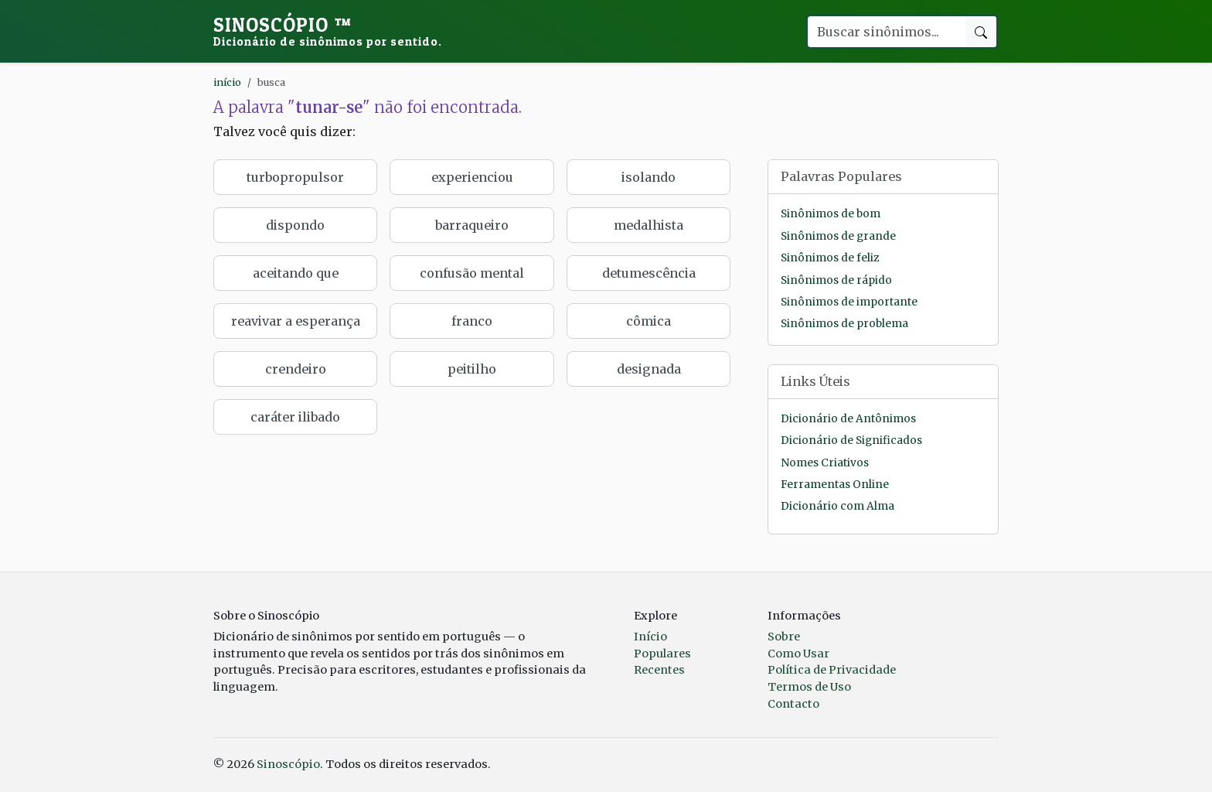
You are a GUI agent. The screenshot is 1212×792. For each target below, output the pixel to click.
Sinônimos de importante (849, 302)
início (227, 82)
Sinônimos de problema (844, 323)
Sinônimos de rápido (836, 280)
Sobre (784, 637)
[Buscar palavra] (885, 32)
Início (650, 637)
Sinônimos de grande (838, 236)
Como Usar (798, 654)
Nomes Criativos (825, 462)
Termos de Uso (809, 687)
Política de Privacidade (832, 670)
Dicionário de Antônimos (848, 418)
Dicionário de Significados (851, 440)
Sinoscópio (327, 31)
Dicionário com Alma (837, 506)
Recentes (659, 670)
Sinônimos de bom (830, 213)
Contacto (793, 704)
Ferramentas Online (835, 484)
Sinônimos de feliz (830, 258)
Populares (662, 654)
